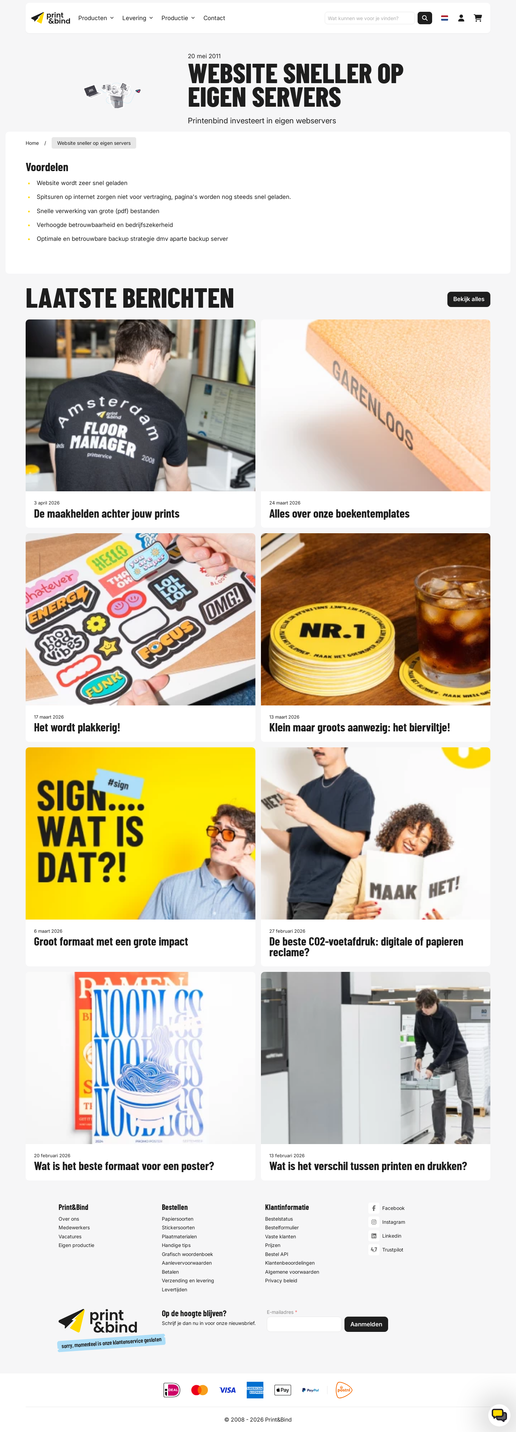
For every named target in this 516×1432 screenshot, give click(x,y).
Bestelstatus (279, 1219)
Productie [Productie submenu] (178, 18)
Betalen (170, 1272)
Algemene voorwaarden (292, 1272)
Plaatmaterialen (179, 1236)
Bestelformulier (282, 1227)
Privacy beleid (281, 1280)
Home (32, 143)
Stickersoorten (178, 1227)
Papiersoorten (177, 1219)
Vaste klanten (280, 1236)
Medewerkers (74, 1227)
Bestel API (276, 1254)
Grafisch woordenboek (187, 1254)
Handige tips (176, 1245)
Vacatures (70, 1236)
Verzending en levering (188, 1280)
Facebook (393, 1208)
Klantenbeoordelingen (290, 1263)
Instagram (393, 1222)
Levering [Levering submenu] (137, 18)
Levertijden (174, 1289)
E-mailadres (282, 1312)
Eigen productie (76, 1245)
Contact (214, 18)
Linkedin (391, 1236)
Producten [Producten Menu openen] (96, 18)
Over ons (69, 1219)
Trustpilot (392, 1250)
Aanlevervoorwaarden (187, 1263)
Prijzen (272, 1245)
